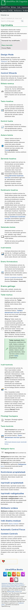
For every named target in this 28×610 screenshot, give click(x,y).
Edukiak (4, 15)
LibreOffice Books (14, 569)
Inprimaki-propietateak (12, 482)
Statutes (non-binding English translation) (12, 585)
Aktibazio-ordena (9, 508)
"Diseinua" (4, 61)
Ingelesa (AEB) (6, 10)
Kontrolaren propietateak (13, 472)
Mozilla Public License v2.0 (14, 591)
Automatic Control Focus (13, 529)
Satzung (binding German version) (10, 586)
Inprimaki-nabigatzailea (12, 493)
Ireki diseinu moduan (11, 520)
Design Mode (7, 54)
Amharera (18, 10)
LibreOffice (5, 7)
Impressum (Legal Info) (7, 583)
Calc (19, 7)
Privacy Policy (19, 583)
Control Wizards (9, 73)
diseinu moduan (13, 524)
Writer (13, 7)
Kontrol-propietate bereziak (13, 277)
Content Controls (9, 533)
